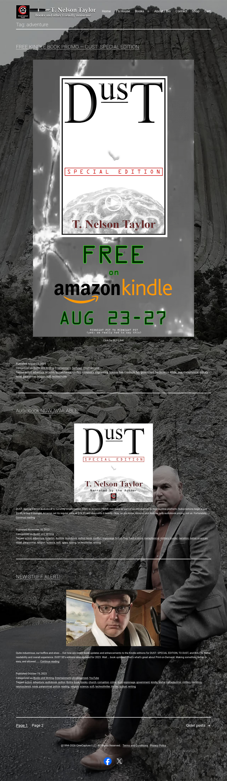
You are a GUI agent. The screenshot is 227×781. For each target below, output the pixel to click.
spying (72, 542)
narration (184, 538)
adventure (38, 372)
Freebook (129, 372)
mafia (162, 682)
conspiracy (88, 372)
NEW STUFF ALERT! (38, 577)
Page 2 (38, 725)
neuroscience (23, 686)
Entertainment (63, 368)
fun (138, 372)
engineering (101, 372)
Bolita (69, 682)
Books (139, 11)
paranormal (29, 376)
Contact (181, 11)
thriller (114, 686)
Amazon (50, 372)
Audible (60, 538)
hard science (136, 538)
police (56, 686)
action (28, 372)
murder (174, 538)
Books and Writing (43, 368)
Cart (207, 11)
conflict (77, 372)
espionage (108, 538)
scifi (48, 376)
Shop (195, 11)
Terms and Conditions (135, 745)
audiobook (71, 538)
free (121, 372)
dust (119, 682)
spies (65, 542)
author (81, 538)
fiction (118, 538)
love (180, 372)
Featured (77, 368)
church (92, 682)
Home (106, 11)
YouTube (94, 678)
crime (113, 682)
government (147, 372)
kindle (173, 372)
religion (41, 376)
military (204, 372)
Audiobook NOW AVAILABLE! (47, 411)
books (84, 682)
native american (199, 538)
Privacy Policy (158, 745)
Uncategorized (91, 368)
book (89, 538)
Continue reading (25, 517)
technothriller (59, 376)
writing (97, 542)
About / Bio (162, 11)
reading (65, 686)
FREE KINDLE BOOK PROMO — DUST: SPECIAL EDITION (77, 47)
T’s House (123, 11)
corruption (103, 682)
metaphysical (190, 372)
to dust (123, 686)
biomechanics (63, 372)
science (50, 542)
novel (19, 376)
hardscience (162, 372)
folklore (113, 372)
